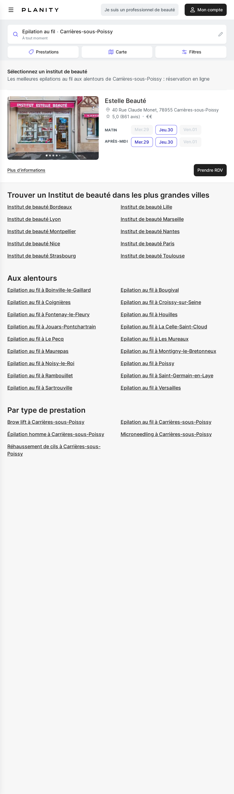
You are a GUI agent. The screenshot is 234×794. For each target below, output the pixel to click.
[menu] (11, 9)
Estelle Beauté (125, 100)
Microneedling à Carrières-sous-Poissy (166, 434)
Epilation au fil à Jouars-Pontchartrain (51, 327)
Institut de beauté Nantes (150, 231)
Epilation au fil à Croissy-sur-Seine (161, 302)
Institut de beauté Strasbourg (41, 256)
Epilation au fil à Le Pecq (35, 339)
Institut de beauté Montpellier (41, 231)
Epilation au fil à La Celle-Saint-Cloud (164, 327)
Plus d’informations (26, 170)
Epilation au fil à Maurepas (38, 351)
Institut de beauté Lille (146, 207)
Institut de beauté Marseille (152, 219)
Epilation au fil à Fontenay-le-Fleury (48, 314)
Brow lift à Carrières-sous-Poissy (45, 422)
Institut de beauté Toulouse (153, 256)
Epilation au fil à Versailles (151, 388)
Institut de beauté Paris (148, 243)
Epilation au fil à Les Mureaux (155, 339)
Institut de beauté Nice (33, 243)
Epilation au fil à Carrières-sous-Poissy (166, 422)
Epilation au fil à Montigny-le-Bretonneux (168, 351)
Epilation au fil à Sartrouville (39, 388)
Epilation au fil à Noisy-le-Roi (40, 363)
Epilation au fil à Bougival (150, 290)
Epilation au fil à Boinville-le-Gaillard (49, 290)
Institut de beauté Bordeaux (39, 207)
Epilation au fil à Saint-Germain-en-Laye (167, 375)
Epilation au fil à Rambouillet (40, 375)
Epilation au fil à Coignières (39, 302)
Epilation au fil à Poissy (147, 363)
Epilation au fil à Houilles (149, 314)
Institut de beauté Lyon (34, 219)
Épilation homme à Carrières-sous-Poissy (55, 434)
